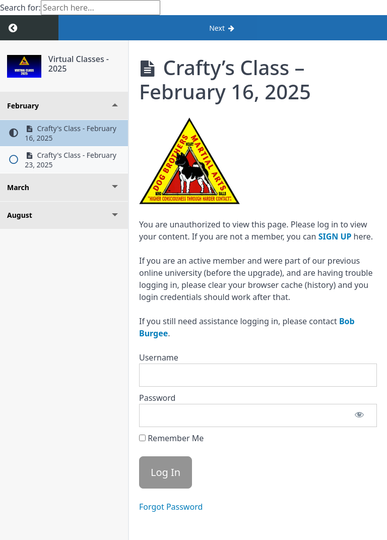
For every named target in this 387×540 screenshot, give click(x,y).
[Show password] (359, 415)
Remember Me (171, 438)
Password (157, 397)
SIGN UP (335, 236)
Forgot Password (171, 506)
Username (158, 357)
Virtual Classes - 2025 (78, 63)
